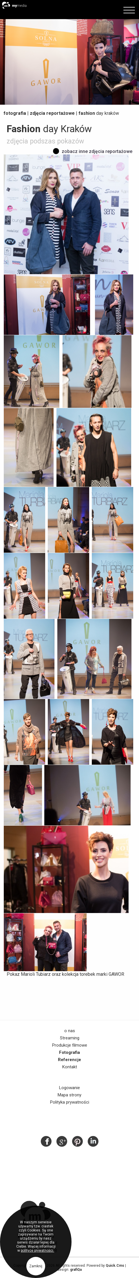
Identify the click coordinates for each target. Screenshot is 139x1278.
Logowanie (69, 1087)
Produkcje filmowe (69, 1045)
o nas (69, 1030)
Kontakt (69, 1066)
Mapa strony (69, 1095)
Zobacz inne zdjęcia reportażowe (97, 151)
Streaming (69, 1038)
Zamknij (35, 1266)
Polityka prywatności (69, 1102)
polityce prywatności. (37, 1251)
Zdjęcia (52, 113)
